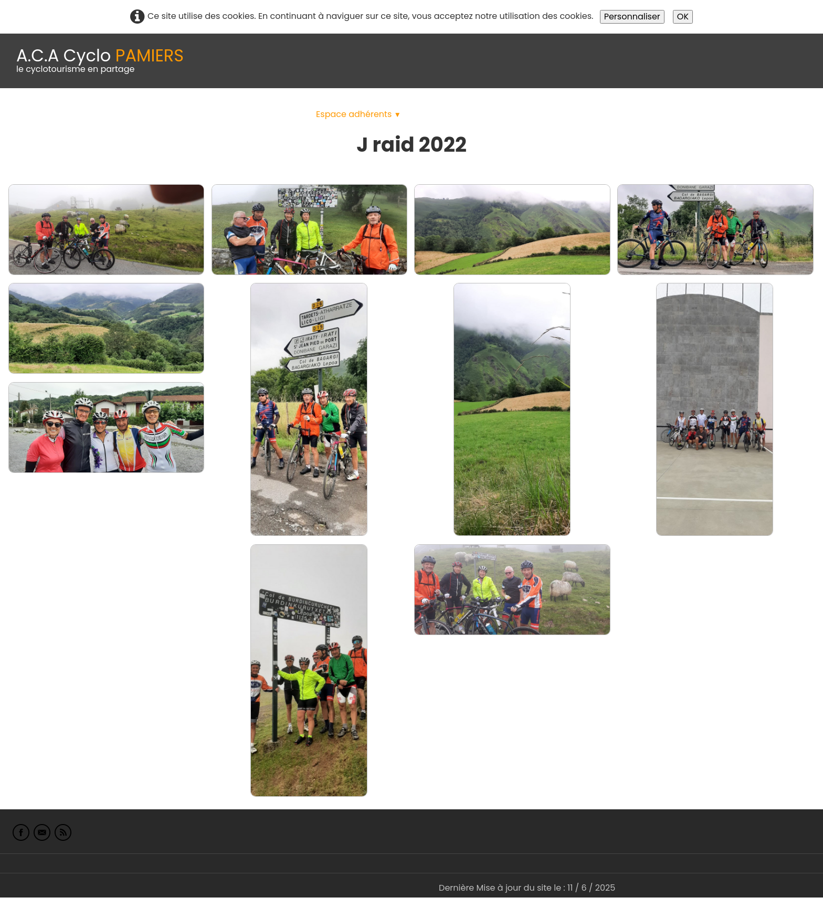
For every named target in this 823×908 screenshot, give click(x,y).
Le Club (69, 114)
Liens (511, 114)
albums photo (451, 114)
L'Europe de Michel (575, 114)
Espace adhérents (358, 114)
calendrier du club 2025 (155, 114)
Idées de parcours (262, 114)
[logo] (100, 61)
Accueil (23, 114)
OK (683, 16)
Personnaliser (632, 16)
